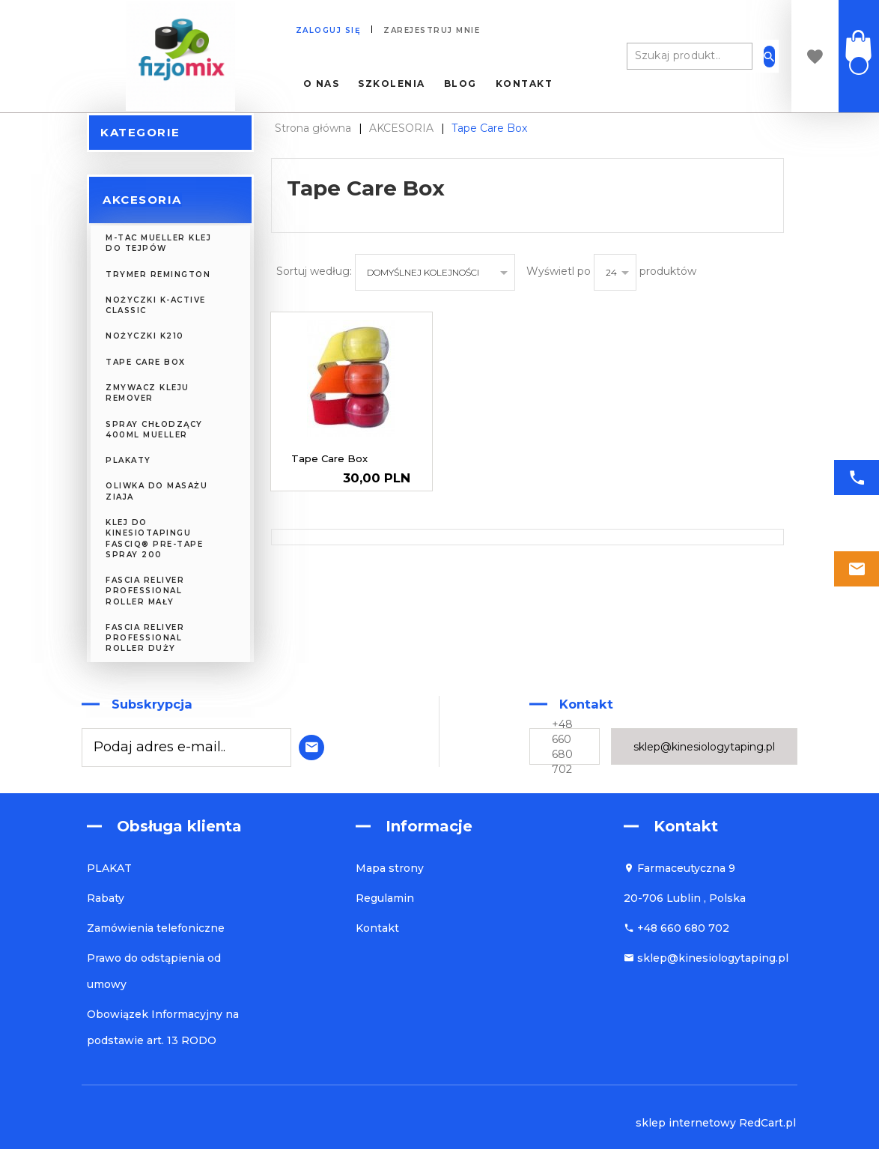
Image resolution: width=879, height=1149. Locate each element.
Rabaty (105, 898)
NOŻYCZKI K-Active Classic (156, 305)
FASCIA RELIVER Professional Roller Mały (145, 591)
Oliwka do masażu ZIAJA (156, 491)
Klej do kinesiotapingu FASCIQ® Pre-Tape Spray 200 (154, 539)
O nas (321, 83)
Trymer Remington (158, 274)
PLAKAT (109, 868)
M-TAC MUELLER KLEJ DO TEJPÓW (158, 243)
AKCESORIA (142, 199)
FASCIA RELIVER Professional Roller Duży (145, 638)
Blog (460, 83)
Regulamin (385, 898)
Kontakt (524, 83)
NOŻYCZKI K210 (145, 336)
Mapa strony (390, 868)
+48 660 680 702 (562, 747)
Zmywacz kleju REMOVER (147, 393)
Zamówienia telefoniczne (156, 928)
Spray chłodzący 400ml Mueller (154, 429)
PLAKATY (128, 460)
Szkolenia (391, 83)
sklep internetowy (686, 1123)
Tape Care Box (146, 362)
